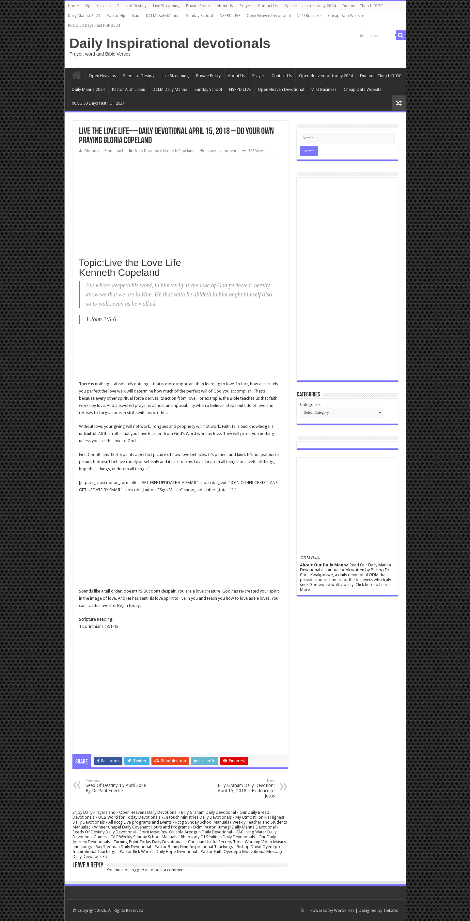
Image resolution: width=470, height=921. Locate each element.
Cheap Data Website (346, 15)
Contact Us (268, 6)
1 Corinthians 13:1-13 (98, 626)
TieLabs (390, 910)
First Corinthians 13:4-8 (100, 454)
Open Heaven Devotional (269, 15)
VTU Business (309, 15)
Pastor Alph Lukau (123, 15)
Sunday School (199, 15)
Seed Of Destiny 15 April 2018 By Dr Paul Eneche (119, 786)
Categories (310, 404)
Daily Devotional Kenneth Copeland (165, 151)
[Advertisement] (180, 204)
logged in (140, 869)
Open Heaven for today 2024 (310, 6)
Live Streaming (166, 6)
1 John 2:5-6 (101, 319)
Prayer (245, 6)
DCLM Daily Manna (163, 15)
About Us (225, 6)
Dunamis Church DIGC (362, 6)
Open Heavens (98, 6)
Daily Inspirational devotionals (170, 43)
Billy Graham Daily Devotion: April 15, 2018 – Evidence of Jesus (241, 788)
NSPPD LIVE (230, 15)
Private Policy (198, 6)
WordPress (344, 910)
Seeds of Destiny (132, 6)
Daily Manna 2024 (84, 15)
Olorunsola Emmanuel (103, 151)
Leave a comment (221, 151)
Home (73, 6)
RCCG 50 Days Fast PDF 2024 (94, 25)
